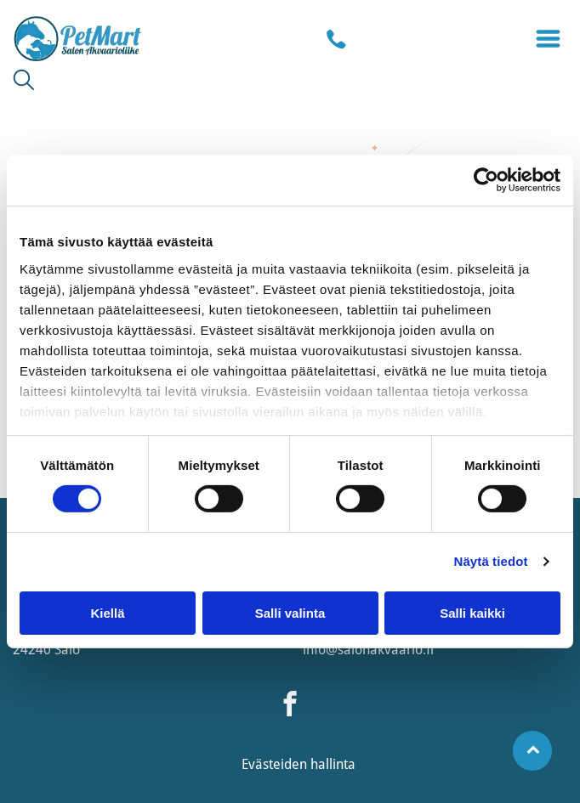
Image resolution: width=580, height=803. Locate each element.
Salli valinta (290, 613)
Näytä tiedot (491, 561)
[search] (24, 81)
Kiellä (107, 613)
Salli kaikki (472, 613)
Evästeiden (274, 764)
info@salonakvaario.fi (368, 650)
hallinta (332, 764)
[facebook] (290, 706)
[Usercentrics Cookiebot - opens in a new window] (486, 180)
